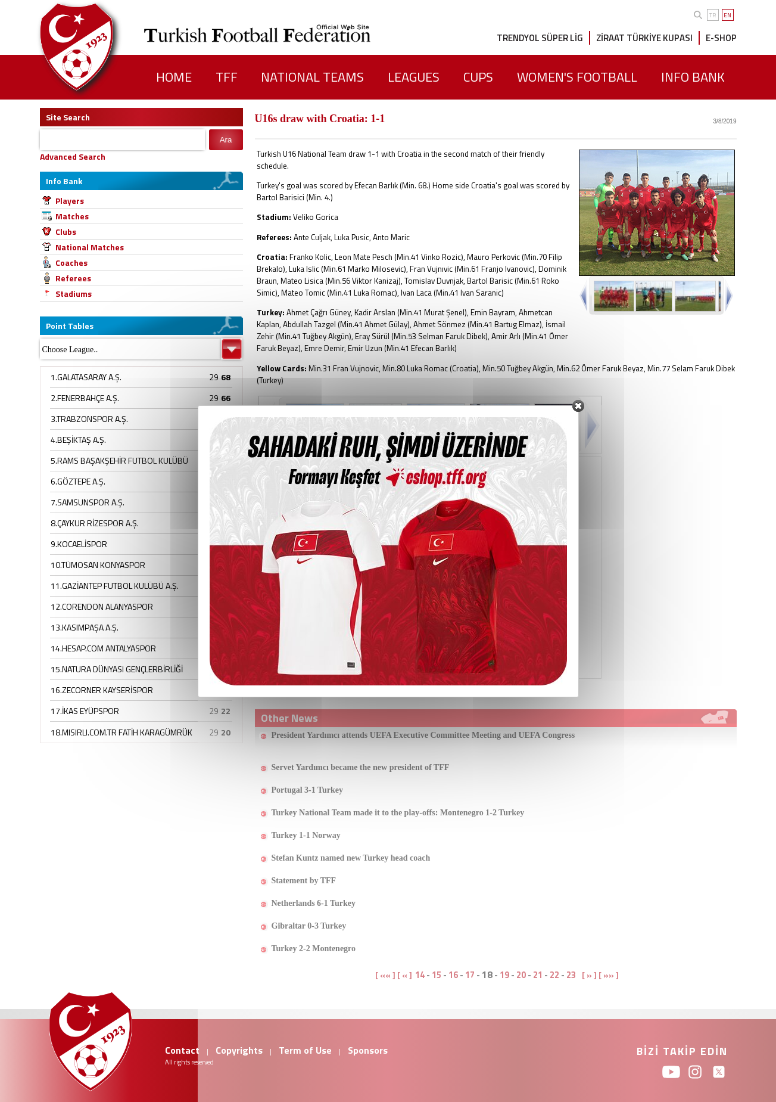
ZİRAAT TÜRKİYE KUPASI (644, 38)
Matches (72, 216)
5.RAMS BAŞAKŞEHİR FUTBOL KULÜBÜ (119, 460)
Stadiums (73, 293)
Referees (73, 278)
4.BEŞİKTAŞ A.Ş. (78, 439)
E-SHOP (721, 38)
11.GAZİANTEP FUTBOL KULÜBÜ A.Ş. (115, 585)
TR (712, 15)
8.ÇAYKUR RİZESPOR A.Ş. (95, 523)
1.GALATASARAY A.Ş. (86, 377)
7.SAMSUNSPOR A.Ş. (87, 502)
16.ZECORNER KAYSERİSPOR (102, 690)
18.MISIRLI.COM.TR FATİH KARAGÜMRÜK (121, 732)
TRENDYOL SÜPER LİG (540, 38)
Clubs (65, 231)
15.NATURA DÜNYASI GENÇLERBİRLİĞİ (117, 669)
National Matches (89, 247)
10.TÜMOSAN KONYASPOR (98, 564)
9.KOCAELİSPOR (79, 544)
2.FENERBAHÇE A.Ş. (85, 398)
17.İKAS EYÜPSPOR (85, 710)
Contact (182, 1050)
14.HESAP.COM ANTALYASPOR (103, 648)
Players (69, 200)
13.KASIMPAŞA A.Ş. (85, 627)
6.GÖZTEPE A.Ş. (78, 481)
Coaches (71, 262)
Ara (226, 139)
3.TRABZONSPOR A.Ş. (89, 418)
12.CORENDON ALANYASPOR (102, 606)
